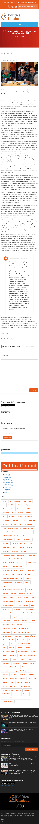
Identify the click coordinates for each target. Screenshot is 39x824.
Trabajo (11, 682)
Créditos (22, 543)
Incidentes (13, 613)
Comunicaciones (17, 532)
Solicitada (22, 674)
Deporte (21, 547)
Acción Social (27, 501)
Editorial (19, 574)
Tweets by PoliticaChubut (7, 407)
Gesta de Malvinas (8, 605)
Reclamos (25, 663)
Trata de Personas (8, 690)
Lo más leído (6, 632)
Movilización (18, 636)
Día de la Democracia (23, 559)
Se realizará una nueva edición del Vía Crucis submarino (22, 723)
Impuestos (29, 609)
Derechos (29, 547)
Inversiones (24, 617)
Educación (28, 574)
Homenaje (17, 609)
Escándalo (21, 593)
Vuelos (28, 698)
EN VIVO (5, 501)
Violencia (25, 694)
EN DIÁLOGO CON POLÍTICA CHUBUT (13, 590)
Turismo (18, 690)
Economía (6, 566)
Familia (5, 597)
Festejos (26, 597)
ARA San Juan (30, 509)
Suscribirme (7, 437)
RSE (11, 667)
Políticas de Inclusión (9, 651)
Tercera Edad (32, 678)
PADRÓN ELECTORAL (24, 644)
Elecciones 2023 (7, 582)
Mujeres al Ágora (29, 636)
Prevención (22, 655)
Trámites (27, 682)
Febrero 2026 (7, 477)
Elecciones (28, 578)
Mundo (5, 640)
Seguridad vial (27, 671)
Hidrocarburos (7, 609)
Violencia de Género (9, 698)
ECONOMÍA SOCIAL (17, 566)
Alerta (4, 509)
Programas (6, 659)
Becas (4, 516)
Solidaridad (31, 674)
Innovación (6, 617)
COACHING (28, 524)
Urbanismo (27, 690)
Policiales (20, 647)
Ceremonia (31, 520)
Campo (20, 516)
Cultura (14, 547)
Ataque (13, 513)
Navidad (11, 640)
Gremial (25, 605)
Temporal (22, 678)
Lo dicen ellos (23, 628)
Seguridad (18, 671)
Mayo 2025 (7, 492)
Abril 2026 (7, 474)
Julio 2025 (7, 489)
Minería (27, 632)
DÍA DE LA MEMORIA (9, 563)
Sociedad (13, 674)
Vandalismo (16, 694)
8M (11, 501)
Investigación (7, 620)
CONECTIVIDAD (7, 536)
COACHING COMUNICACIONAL (12, 528)
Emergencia (18, 582)
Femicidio (12, 597)
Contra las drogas (8, 539)
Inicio (16, 36)
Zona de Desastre (8, 701)
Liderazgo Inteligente (18, 624)
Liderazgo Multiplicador (10, 628)
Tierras (5, 682)
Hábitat (33, 605)
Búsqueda (12, 516)
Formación (19, 601)
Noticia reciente (21, 640)
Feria (19, 597)
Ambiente (11, 509)
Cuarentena (6, 547)
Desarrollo (6, 551)
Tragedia (19, 682)
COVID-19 (15, 543)
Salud (31, 667)
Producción (31, 655)
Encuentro (6, 593)
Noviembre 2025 (8, 482)
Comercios (6, 532)
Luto (14, 632)
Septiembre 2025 (8, 486)
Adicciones (20, 505)
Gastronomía (29, 601)
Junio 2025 (7, 490)
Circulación (13, 524)
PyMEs (29, 659)
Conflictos (17, 536)
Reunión (5, 667)
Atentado (21, 513)
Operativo (5, 644)
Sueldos (5, 678)
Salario (17, 667)
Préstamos (12, 655)
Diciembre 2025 (8, 481)
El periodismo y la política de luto (12, 578)
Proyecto (14, 659)
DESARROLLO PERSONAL (19, 551)
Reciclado (16, 663)
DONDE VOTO (32, 563)
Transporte (13, 686)
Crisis (30, 543)
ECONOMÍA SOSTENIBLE (10, 570)
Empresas (18, 586)
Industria (29, 613)
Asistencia (6, 513)
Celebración (15, 520)
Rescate (32, 663)
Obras (30, 640)
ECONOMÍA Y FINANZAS (27, 570)
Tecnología (13, 678)
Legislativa (6, 624)
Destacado (32, 555)
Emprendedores (7, 586)
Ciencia (5, 524)
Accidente (17, 501)
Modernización (7, 636)
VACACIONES (6, 694)
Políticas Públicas (23, 651)
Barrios (28, 513)
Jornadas (16, 620)
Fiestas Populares (8, 601)
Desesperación (21, 555)
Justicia (32, 620)
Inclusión (22, 613)
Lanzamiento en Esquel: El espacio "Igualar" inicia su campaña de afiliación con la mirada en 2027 (23, 717)
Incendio (5, 613)
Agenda (28, 505)
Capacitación (28, 516)
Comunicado (28, 532)
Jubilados (24, 620)
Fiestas (34, 597)
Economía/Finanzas (8, 574)
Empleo (27, 582)
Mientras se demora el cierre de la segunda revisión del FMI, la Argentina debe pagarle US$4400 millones (22, 772)
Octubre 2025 (7, 484)
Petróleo (11, 647)
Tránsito (5, 686)
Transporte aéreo (24, 686)
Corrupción (6, 543)
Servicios (5, 674)
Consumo (26, 536)
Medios (20, 632)
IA (23, 609)
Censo (23, 520)
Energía (13, 593)
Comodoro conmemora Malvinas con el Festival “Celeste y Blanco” (21, 729)
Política (27, 647)
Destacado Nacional (9, 559)
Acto (4, 505)
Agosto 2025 (7, 487)
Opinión (13, 644)
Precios (33, 651)
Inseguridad (15, 617)
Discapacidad (21, 563)
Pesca (4, 647)
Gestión (18, 605)
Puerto (22, 659)
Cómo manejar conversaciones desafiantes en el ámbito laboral (23, 764)
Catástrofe (6, 520)
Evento (29, 593)
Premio (5, 655)
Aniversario (20, 509)
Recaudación (6, 663)
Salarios (24, 667)
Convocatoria (27, 539)
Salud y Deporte (7, 671)
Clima (21, 524)
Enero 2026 (7, 479)
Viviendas (20, 698)
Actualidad (11, 505)
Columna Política (28, 528)
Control (18, 539)
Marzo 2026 (7, 476)
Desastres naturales (9, 555)
